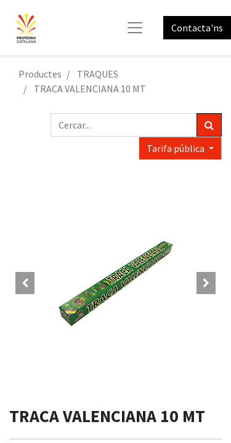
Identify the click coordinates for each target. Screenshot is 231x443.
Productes (40, 74)
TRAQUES (97, 74)
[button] (25, 283)
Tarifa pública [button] (176, 148)
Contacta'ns (197, 28)
